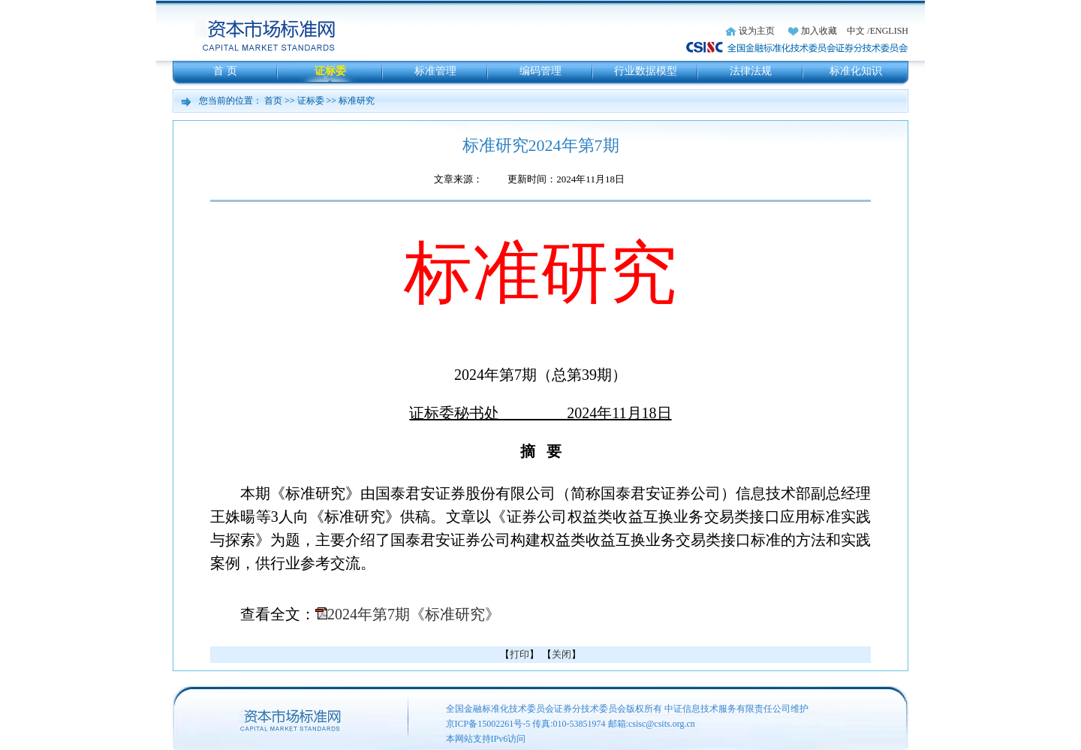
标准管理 (435, 71)
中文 (856, 31)
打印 (519, 654)
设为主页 (757, 31)
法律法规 (751, 71)
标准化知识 (856, 71)
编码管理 (540, 71)
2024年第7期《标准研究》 (413, 614)
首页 (273, 100)
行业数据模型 (645, 71)
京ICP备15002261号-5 (488, 723)
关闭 (561, 654)
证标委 (330, 71)
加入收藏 (819, 31)
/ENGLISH (887, 31)
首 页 (225, 71)
